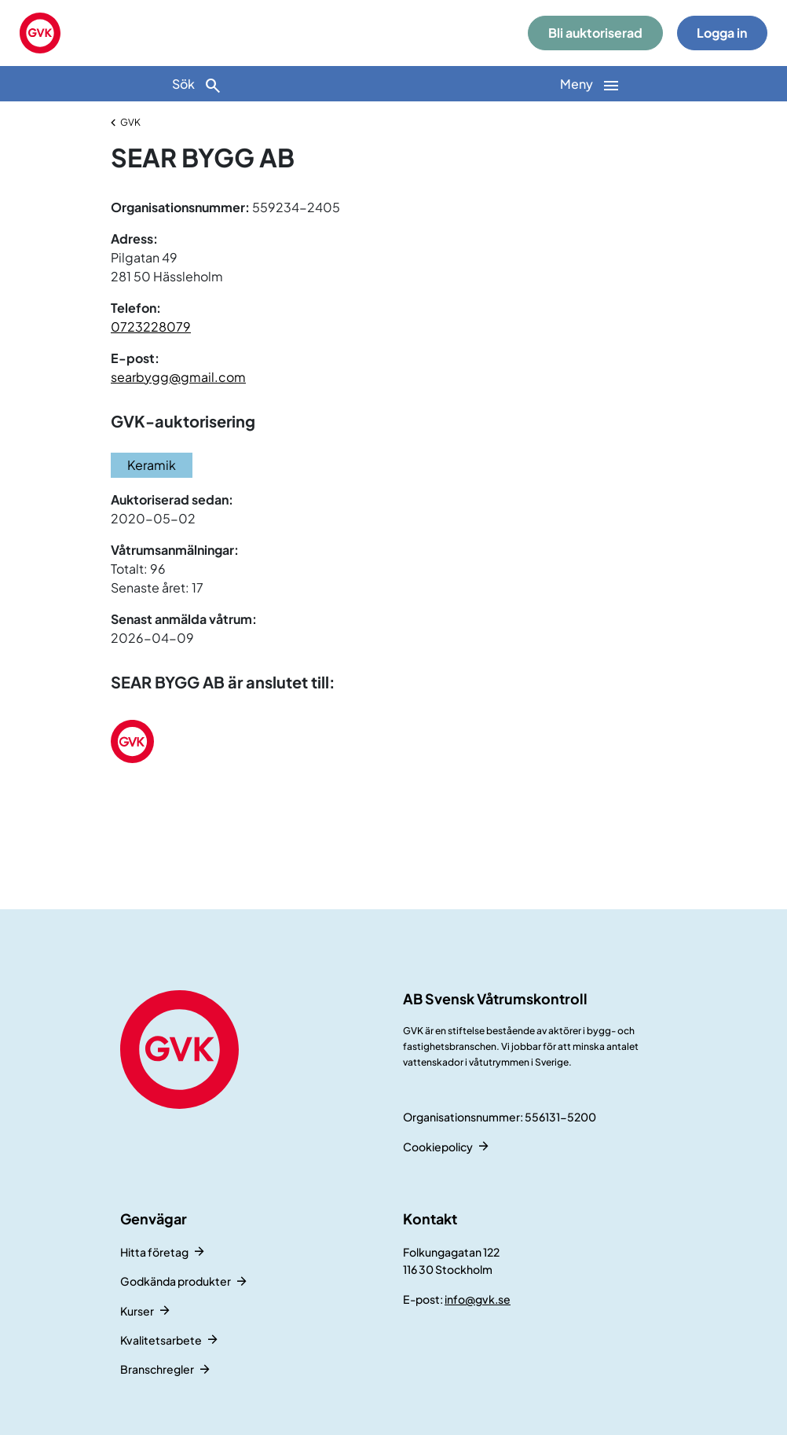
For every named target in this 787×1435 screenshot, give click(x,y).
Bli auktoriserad (595, 32)
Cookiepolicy (438, 1147)
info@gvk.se (478, 1299)
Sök (197, 85)
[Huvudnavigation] (590, 83)
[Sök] (197, 83)
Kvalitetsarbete (161, 1340)
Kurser (137, 1311)
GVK (130, 122)
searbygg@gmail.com (178, 377)
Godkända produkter (175, 1281)
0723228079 (151, 326)
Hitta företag (154, 1252)
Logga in (722, 32)
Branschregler (157, 1369)
